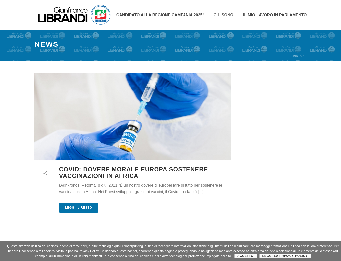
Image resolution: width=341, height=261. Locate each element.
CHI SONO (223, 15)
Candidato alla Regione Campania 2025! (160, 15)
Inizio (297, 56)
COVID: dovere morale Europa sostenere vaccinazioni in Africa (133, 172)
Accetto (245, 256)
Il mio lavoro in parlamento (275, 15)
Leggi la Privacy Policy (285, 256)
